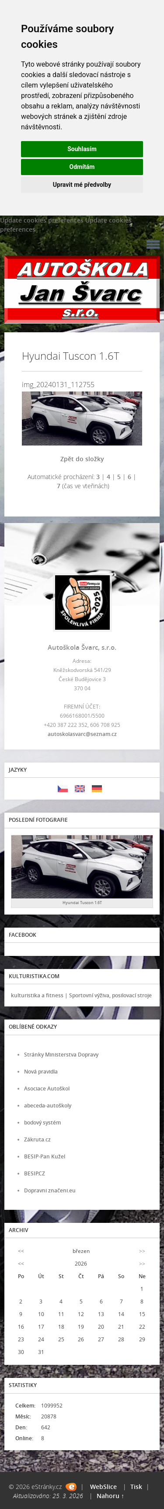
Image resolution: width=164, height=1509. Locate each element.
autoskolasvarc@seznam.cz (82, 734)
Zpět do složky (82, 459)
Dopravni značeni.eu (50, 1190)
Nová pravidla (41, 1071)
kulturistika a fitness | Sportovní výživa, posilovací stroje (81, 995)
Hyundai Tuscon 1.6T (82, 902)
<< (21, 1251)
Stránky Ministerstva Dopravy (61, 1054)
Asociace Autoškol (47, 1088)
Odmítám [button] (82, 166)
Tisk (136, 1486)
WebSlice (103, 1486)
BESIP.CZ (34, 1173)
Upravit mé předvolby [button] (82, 184)
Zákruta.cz (37, 1139)
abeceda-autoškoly (47, 1105)
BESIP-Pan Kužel (44, 1156)
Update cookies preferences (42, 220)
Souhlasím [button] (82, 148)
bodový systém (42, 1122)
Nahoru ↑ (110, 1496)
